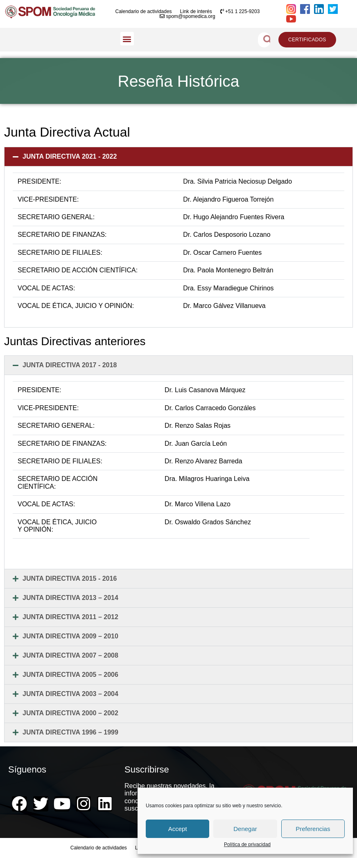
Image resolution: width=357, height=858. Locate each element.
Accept (177, 828)
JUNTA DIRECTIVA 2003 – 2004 (70, 693)
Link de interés (196, 11)
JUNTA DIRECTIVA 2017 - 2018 (70, 365)
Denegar (245, 828)
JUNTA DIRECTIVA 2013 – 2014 (70, 597)
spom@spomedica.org (187, 16)
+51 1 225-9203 (240, 11)
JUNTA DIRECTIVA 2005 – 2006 (70, 674)
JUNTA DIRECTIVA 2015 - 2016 (70, 578)
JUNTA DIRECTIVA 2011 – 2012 (70, 616)
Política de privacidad (247, 844)
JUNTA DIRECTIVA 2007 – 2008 (70, 655)
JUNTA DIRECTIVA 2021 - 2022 (70, 156)
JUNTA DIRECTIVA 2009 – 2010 (70, 636)
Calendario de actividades (143, 11)
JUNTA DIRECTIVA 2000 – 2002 (70, 713)
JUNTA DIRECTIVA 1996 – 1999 (70, 732)
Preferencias (313, 828)
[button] (127, 38)
